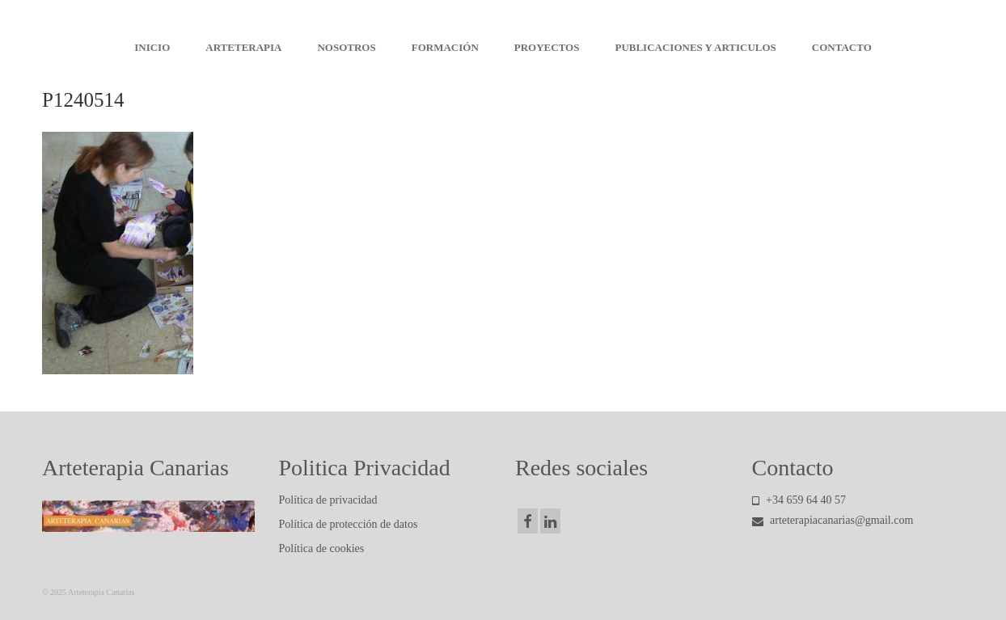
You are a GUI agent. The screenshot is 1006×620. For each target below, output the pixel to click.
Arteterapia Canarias (503, 16)
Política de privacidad (328, 500)
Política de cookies (322, 548)
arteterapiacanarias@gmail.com (833, 520)
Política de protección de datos (348, 524)
